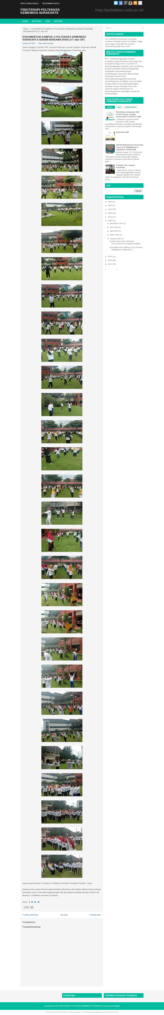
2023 (110, 213)
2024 (110, 209)
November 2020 (116, 223)
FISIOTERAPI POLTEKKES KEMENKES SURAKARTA (40, 11)
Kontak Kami (58, 21)
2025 (110, 205)
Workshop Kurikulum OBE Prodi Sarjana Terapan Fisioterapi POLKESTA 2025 (128, 114)
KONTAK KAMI (122, 132)
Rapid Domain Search (111, 1012)
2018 (110, 260)
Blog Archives (131, 107)
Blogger (117, 1006)
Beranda (25, 21)
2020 (110, 221)
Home (25, 29)
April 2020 (114, 231)
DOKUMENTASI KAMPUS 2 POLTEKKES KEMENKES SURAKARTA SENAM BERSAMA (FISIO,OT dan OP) (54, 38)
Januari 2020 (115, 239)
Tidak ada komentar (45, 43)
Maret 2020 (114, 235)
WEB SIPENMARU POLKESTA (51, 3)
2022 (110, 217)
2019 (110, 257)
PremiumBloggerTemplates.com (92, 1012)
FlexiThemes (56, 1012)
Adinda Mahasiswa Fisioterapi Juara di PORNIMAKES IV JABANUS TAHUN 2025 (129, 147)
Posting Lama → (96, 915)
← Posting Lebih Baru (29, 915)
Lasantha (77, 1012)
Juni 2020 (114, 227)
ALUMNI (47, 21)
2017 (110, 264)
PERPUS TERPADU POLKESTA (29, 3)
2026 (110, 202)
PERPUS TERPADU (125, 271)
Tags (119, 107)
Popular (110, 107)
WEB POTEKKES (37, 21)
